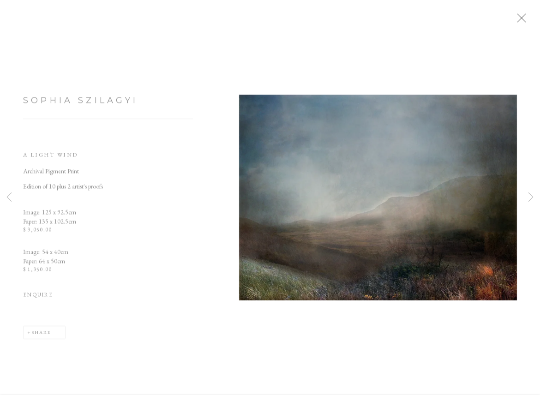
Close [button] (523, 21)
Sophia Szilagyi (80, 103)
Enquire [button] (38, 298)
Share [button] (41, 335)
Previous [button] (9, 197)
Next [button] (531, 197)
